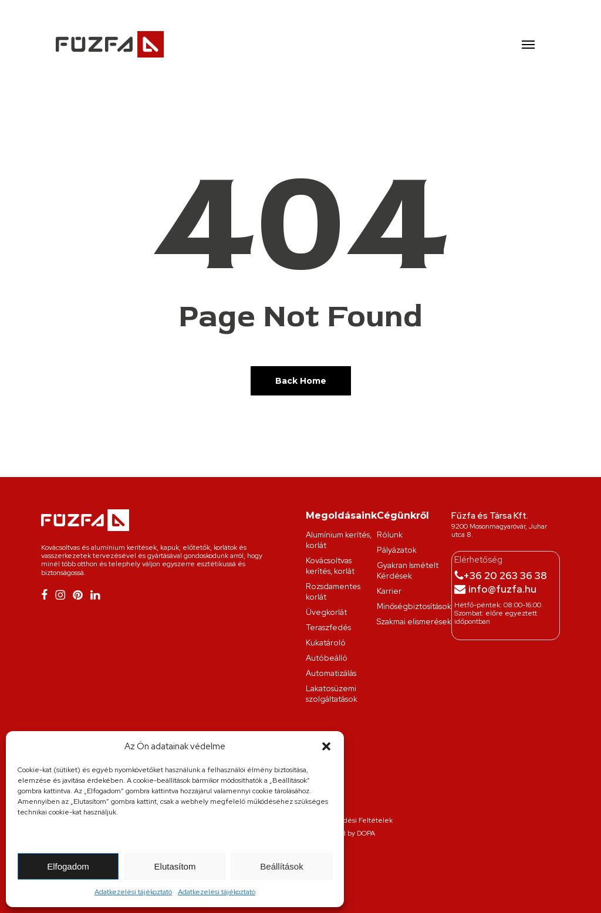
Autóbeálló (326, 657)
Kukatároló (326, 642)
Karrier (389, 591)
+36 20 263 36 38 (505, 575)
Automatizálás (331, 673)
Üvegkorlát (326, 612)
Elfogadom (68, 866)
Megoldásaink (341, 515)
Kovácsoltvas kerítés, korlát (330, 565)
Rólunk (390, 534)
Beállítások (281, 866)
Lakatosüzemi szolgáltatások (331, 693)
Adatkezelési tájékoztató (133, 892)
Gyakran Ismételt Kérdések (407, 570)
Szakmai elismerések (414, 621)
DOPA (366, 833)
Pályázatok (397, 550)
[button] (326, 746)
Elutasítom (175, 866)
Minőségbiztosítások (414, 606)
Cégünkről (403, 515)
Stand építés (381, 863)
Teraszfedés (328, 627)
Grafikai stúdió (348, 863)
